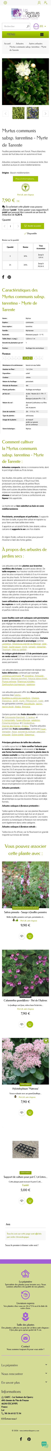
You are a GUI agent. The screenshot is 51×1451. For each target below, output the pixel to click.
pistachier (41, 647)
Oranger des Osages (11, 726)
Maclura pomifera (19, 678)
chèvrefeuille (29, 703)
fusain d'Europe (23, 720)
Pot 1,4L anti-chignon (25, 195)
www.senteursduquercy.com (29, 1431)
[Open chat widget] (44, 1445)
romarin (32, 647)
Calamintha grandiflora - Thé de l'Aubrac (25, 1000)
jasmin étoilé (7, 706)
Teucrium (6, 649)
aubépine (31, 684)
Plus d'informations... (25, 179)
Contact (25, 1346)
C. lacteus (30, 717)
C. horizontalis (8, 720)
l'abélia (17, 695)
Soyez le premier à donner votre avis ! (21, 1245)
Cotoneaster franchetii (15, 717)
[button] (45, 114)
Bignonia (26, 706)
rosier (40, 701)
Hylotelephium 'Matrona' (25, 1088)
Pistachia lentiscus (10, 723)
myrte (24, 647)
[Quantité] (10, 226)
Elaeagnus (6, 701)
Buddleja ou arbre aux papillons (16, 698)
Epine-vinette (18, 734)
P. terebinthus (28, 723)
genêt (15, 701)
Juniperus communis (11, 676)
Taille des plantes (25, 1324)
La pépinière (25, 1281)
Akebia (18, 706)
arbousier (41, 732)
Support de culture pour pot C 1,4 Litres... (25, 1176)
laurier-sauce (15, 647)
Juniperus (6, 644)
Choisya (35, 698)
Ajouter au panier (32, 225)
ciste (44, 644)
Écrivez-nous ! (10, 1419)
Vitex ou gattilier (19, 649)
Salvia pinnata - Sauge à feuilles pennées (25, 912)
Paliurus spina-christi (37, 678)
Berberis (6, 678)
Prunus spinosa (9, 681)
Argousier (39, 676)
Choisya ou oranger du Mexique (26, 644)
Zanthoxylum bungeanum (13, 684)
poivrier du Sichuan (26, 732)
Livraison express (25, 1303)
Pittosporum (31, 701)
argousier (6, 734)
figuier (5, 647)
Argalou (25, 726)
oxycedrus (29, 676)
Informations (11, 1391)
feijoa (14, 732)
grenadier (6, 732)
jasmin (39, 703)
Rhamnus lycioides (25, 681)
